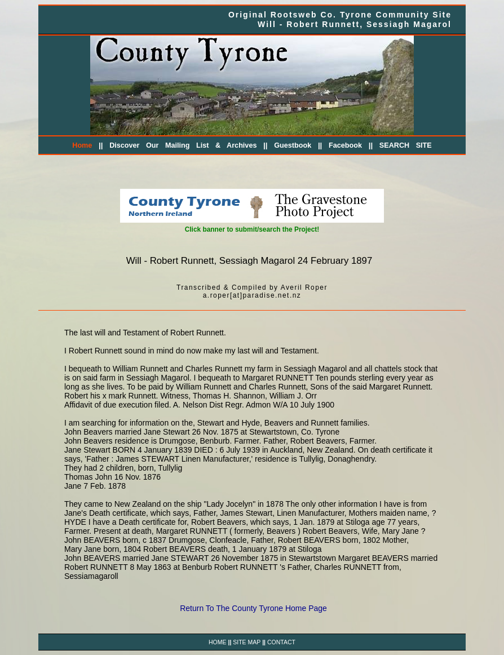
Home (82, 145)
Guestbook (292, 145)
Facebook (345, 145)
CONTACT (281, 642)
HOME (218, 642)
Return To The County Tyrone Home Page (253, 608)
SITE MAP (246, 642)
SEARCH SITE (405, 145)
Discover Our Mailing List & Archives (183, 145)
